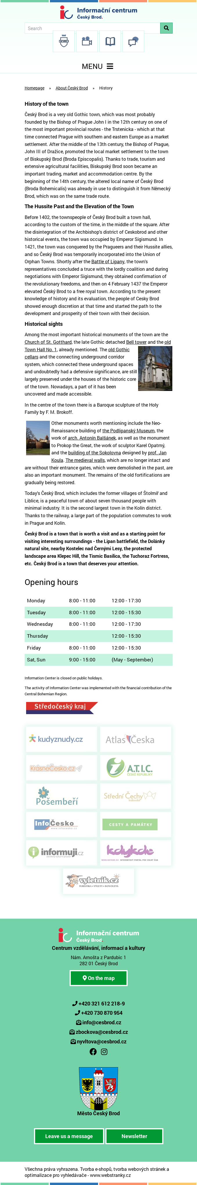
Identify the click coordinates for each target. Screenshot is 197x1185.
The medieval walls (85, 460)
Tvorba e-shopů (95, 1169)
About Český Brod (72, 88)
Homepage (34, 88)
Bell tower (136, 342)
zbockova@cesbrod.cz (102, 1031)
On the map (99, 977)
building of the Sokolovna (94, 452)
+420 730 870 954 (101, 1012)
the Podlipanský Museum (128, 430)
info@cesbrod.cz (101, 1022)
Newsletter (134, 1136)
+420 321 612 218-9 (102, 1003)
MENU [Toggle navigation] (98, 66)
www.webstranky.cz (110, 1175)
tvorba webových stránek (139, 1169)
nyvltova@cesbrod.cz (101, 1041)
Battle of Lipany (107, 261)
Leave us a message (69, 1136)
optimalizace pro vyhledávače (55, 1175)
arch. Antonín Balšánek (92, 438)
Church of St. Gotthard (48, 342)
